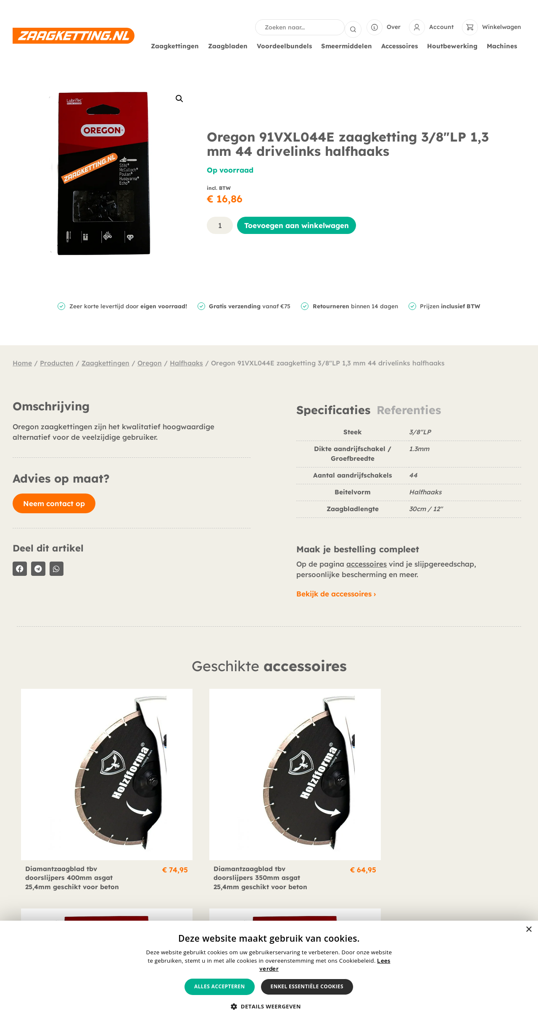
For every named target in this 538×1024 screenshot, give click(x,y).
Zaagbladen (230, 45)
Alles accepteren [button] (219, 986)
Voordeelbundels (286, 45)
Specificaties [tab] (333, 409)
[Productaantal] (220, 224)
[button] (179, 97)
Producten (57, 362)
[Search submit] (353, 26)
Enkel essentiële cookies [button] (307, 986)
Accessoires (401, 45)
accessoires (366, 563)
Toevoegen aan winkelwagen (296, 224)
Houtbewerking (454, 45)
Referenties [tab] (409, 409)
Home (22, 362)
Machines (504, 45)
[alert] (269, 972)
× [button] (528, 930)
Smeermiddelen (348, 45)
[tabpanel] (408, 475)
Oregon (149, 362)
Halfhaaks (186, 362)
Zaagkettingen (177, 45)
